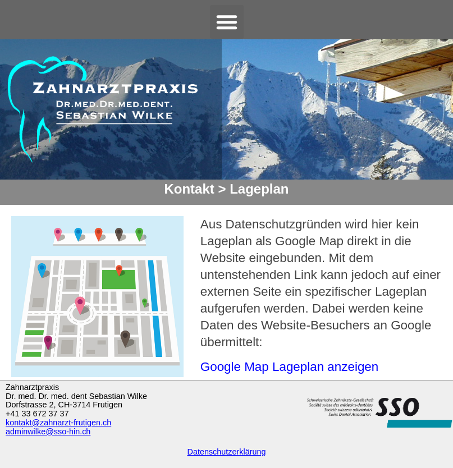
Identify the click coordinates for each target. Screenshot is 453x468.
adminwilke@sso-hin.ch (48, 431)
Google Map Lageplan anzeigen (289, 367)
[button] (227, 22)
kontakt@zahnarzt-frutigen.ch (58, 422)
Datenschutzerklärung (226, 451)
